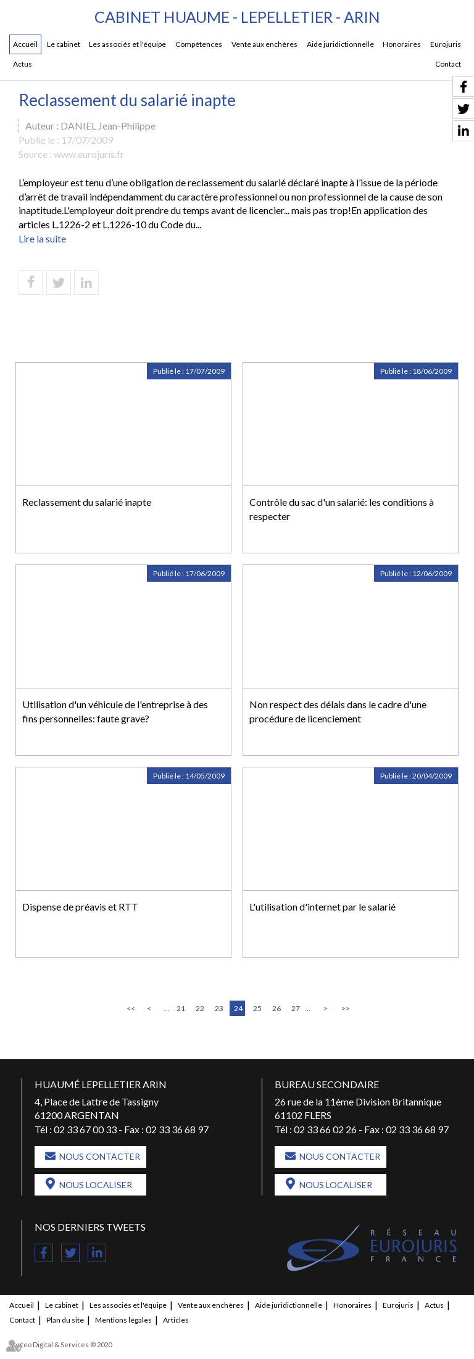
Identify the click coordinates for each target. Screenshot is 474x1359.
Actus (22, 63)
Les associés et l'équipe (127, 44)
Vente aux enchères (264, 44)
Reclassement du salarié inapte (86, 502)
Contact (448, 63)
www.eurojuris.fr (89, 154)
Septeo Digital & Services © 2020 (60, 1344)
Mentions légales (123, 1319)
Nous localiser (95, 1184)
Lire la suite (42, 238)
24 (238, 1008)
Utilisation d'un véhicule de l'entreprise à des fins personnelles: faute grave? (115, 711)
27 (295, 1008)
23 (219, 1008)
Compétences (198, 44)
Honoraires (402, 44)
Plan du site (65, 1319)
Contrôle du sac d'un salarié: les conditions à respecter (341, 509)
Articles (176, 1319)
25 (257, 1008)
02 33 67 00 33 (85, 1129)
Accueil (25, 44)
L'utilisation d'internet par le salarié (322, 906)
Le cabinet (63, 44)
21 (181, 1008)
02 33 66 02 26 (325, 1129)
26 (276, 1008)
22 (200, 1008)
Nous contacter (99, 1156)
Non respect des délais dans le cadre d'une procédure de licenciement (337, 711)
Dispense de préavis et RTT (80, 906)
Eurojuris (445, 44)
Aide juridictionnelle (340, 44)
